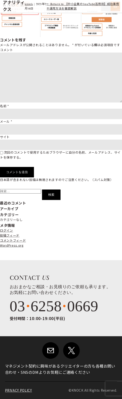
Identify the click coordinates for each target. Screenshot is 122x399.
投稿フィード (9, 235)
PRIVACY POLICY (18, 390)
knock (29, 4)
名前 (4, 106)
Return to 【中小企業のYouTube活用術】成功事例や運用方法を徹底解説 (83, 6)
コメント (6, 50)
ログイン (6, 230)
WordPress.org (11, 245)
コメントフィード (13, 240)
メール (6, 121)
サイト (5, 137)
